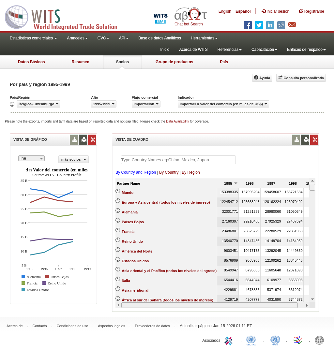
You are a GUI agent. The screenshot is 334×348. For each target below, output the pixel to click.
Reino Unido (132, 241)
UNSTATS (275, 339)
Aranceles (77, 38)
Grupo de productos (174, 62)
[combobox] (31, 158)
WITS (65, 16)
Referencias (230, 49)
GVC (103, 38)
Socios (122, 62)
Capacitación (264, 49)
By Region (191, 172)
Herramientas (204, 38)
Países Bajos (133, 222)
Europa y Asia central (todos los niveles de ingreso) (166, 202)
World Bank (320, 339)
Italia (126, 281)
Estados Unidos (135, 261)
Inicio (164, 49)
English (225, 11)
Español (243, 11)
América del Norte (137, 251)
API (124, 38)
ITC (229, 339)
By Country (168, 172)
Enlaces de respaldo (306, 49)
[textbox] (178, 159)
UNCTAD (252, 339)
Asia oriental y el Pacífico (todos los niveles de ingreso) (169, 271)
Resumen (80, 62)
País (224, 62)
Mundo (127, 193)
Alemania (130, 212)
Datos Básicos (31, 62)
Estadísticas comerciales (33, 38)
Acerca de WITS (193, 49)
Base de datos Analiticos (159, 38)
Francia (128, 232)
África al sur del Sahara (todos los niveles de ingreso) (167, 300)
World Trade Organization (298, 339)
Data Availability (178, 121)
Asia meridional (135, 290)
